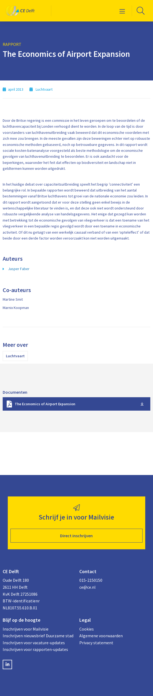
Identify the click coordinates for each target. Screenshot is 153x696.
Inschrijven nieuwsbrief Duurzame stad (38, 635)
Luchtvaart (15, 355)
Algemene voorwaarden (101, 635)
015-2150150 (90, 580)
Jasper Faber (18, 268)
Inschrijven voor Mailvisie (25, 629)
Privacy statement (96, 642)
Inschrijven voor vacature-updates (34, 642)
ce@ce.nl (87, 587)
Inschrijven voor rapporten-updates (35, 649)
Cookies (86, 629)
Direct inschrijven (76, 535)
